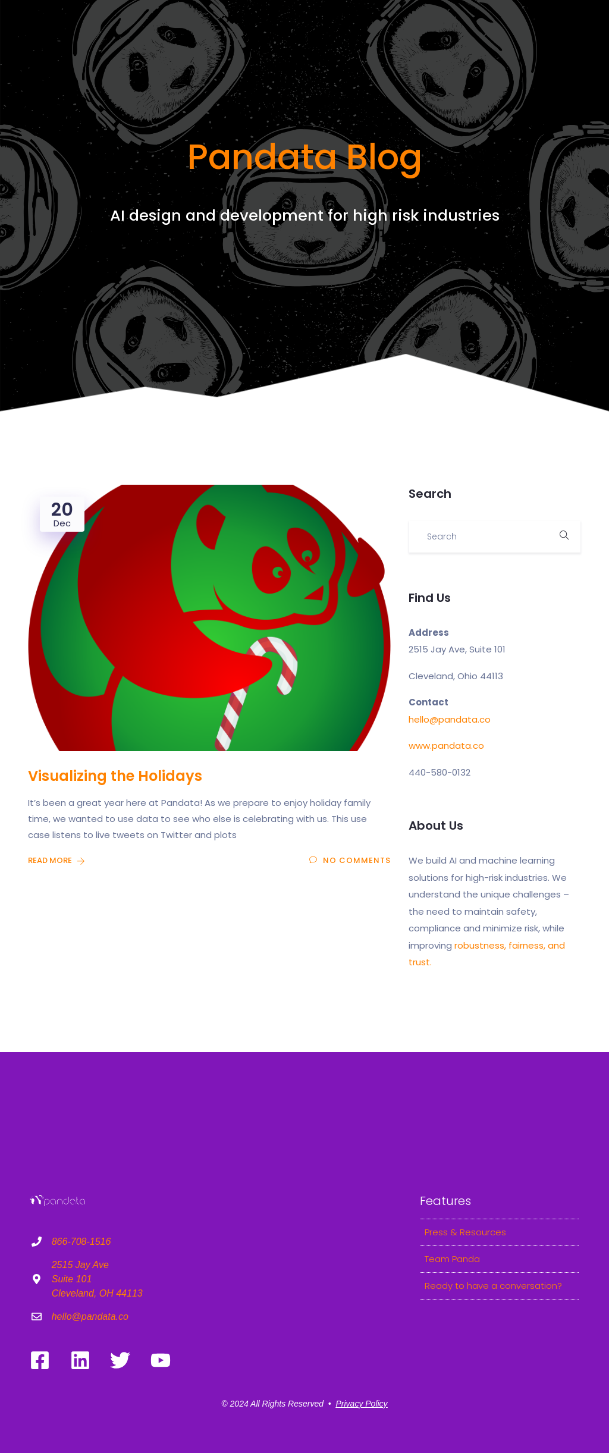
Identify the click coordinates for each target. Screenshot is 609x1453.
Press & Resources (465, 1232)
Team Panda (452, 1259)
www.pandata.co (446, 745)
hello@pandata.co (450, 719)
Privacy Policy (361, 1403)
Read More (56, 860)
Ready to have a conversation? (493, 1285)
